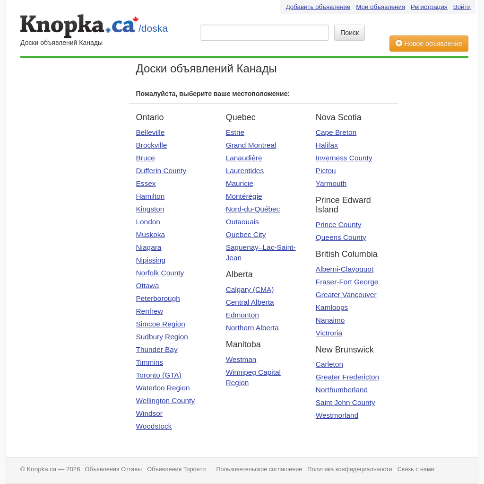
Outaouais (242, 222)
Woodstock (154, 426)
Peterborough (158, 298)
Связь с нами (416, 469)
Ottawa (147, 286)
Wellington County (165, 400)
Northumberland (342, 390)
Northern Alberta (252, 328)
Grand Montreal (251, 145)
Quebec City (246, 234)
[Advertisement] (58, 204)
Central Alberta (250, 302)
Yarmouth (331, 183)
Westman (241, 359)
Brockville (151, 145)
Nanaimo (330, 320)
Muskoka (150, 234)
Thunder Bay (157, 349)
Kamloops (332, 307)
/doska (153, 28)
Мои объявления (380, 6)
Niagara (149, 247)
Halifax (327, 145)
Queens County (341, 237)
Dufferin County (161, 171)
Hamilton (150, 196)
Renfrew (149, 311)
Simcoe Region (160, 324)
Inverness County (344, 158)
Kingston (150, 209)
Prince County (339, 224)
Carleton (329, 364)
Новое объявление (429, 43)
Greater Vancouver (346, 294)
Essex (146, 183)
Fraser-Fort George (347, 282)
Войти (462, 6)
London (148, 222)
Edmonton (242, 315)
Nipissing (150, 260)
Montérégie (244, 196)
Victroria (329, 333)
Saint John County (345, 402)
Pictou (326, 171)
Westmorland (337, 415)
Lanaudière (244, 158)
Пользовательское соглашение (259, 469)
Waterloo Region (163, 388)
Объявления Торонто (176, 469)
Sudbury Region (162, 337)
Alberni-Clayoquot (344, 269)
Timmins (150, 362)
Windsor (149, 413)
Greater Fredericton (347, 377)
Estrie (235, 132)
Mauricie (239, 183)
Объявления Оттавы (113, 469)
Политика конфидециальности (349, 469)
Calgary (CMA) (250, 289)
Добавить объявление (318, 6)
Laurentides (245, 171)
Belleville (150, 132)
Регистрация (429, 6)
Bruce (145, 158)
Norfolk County (160, 273)
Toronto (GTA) (159, 375)
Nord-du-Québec (253, 209)
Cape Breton (336, 132)
